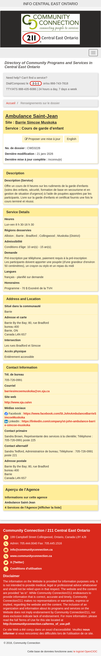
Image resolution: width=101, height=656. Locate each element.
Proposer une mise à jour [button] (42, 139)
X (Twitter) (17, 562)
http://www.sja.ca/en (18, 402)
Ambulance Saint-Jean (31, 116)
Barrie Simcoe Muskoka (36, 122)
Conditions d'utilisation (26, 568)
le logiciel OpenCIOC (85, 651)
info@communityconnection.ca (31, 549)
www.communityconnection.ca (31, 556)
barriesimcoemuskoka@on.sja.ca (26, 391)
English (71, 139)
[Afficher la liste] (49, 507)
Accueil (10, 103)
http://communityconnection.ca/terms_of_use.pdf (36, 623)
